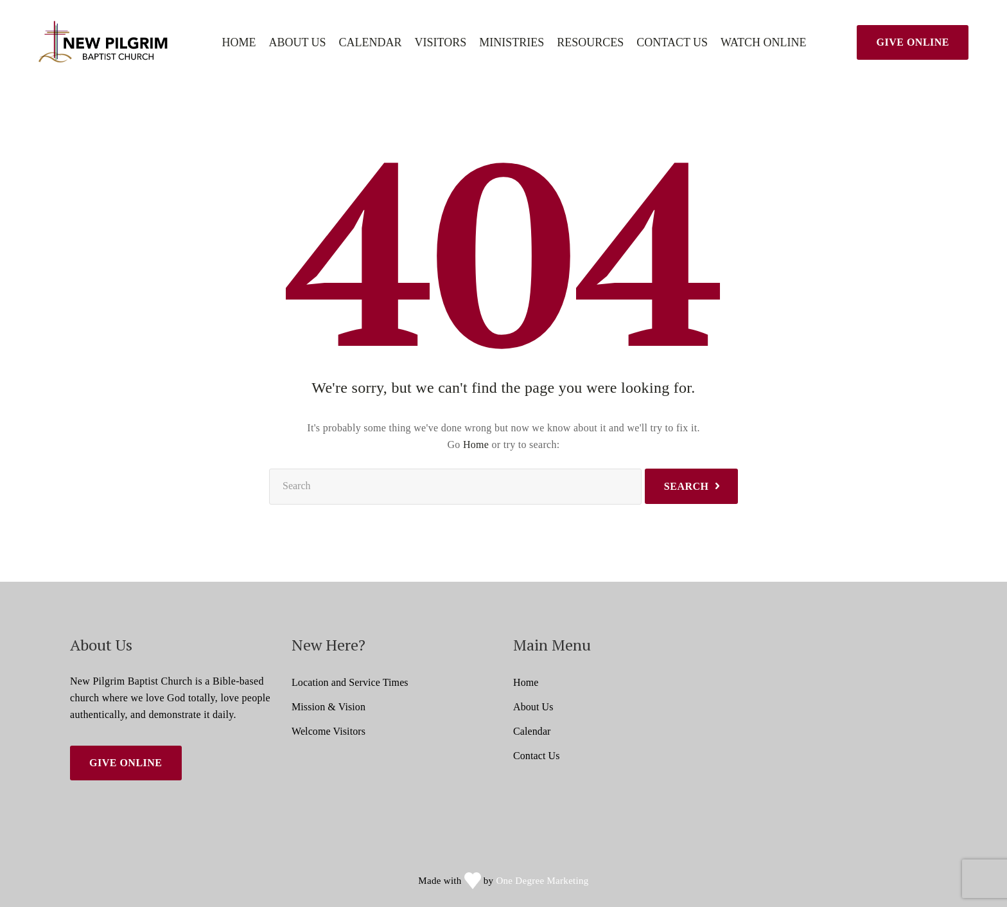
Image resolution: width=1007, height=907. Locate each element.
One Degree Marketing (542, 881)
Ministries (511, 43)
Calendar (370, 43)
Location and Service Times (350, 682)
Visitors (441, 43)
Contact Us (672, 43)
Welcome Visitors (328, 731)
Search (686, 486)
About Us (297, 43)
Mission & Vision (328, 706)
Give (912, 42)
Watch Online (763, 43)
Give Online (125, 762)
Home (239, 43)
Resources (590, 43)
